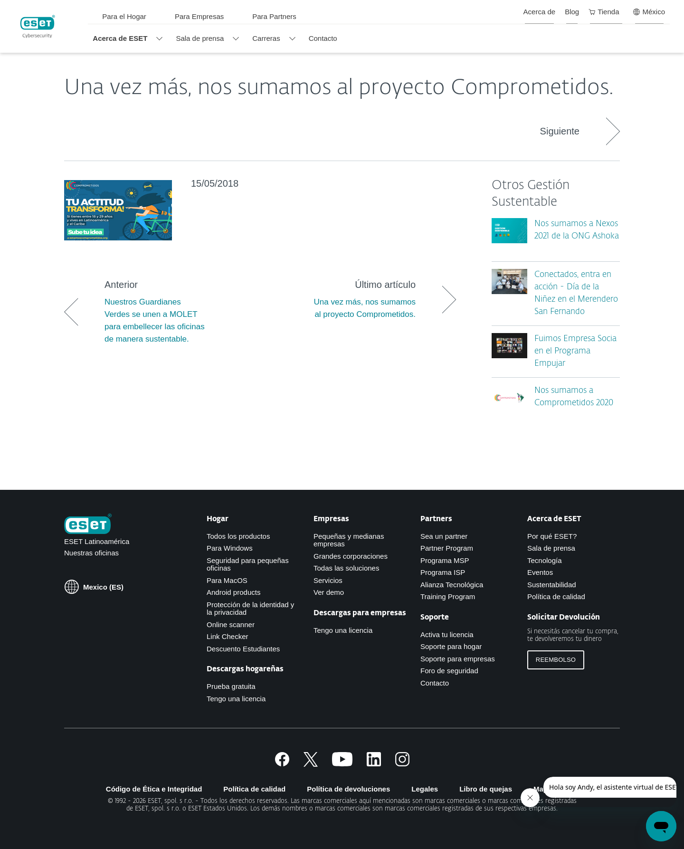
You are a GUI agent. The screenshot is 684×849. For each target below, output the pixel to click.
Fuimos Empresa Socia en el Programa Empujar (575, 351)
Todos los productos (238, 536)
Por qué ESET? (552, 536)
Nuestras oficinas (91, 553)
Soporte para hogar (451, 646)
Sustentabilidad (551, 585)
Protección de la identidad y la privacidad (250, 609)
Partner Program (446, 548)
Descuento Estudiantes (243, 649)
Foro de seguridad (449, 671)
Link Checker (227, 636)
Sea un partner (443, 536)
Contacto (434, 683)
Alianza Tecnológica (451, 585)
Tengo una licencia (236, 699)
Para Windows (230, 548)
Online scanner (231, 624)
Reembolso (556, 659)
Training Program (447, 596)
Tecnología (544, 560)
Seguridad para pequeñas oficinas (248, 564)
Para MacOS (227, 580)
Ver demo (329, 592)
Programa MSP (444, 560)
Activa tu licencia (447, 634)
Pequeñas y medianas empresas (349, 540)
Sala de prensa (551, 548)
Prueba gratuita (231, 686)
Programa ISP (442, 572)
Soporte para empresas (457, 659)
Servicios (328, 580)
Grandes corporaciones (351, 556)
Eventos (540, 572)
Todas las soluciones (346, 568)
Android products (233, 592)
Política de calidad (556, 596)
